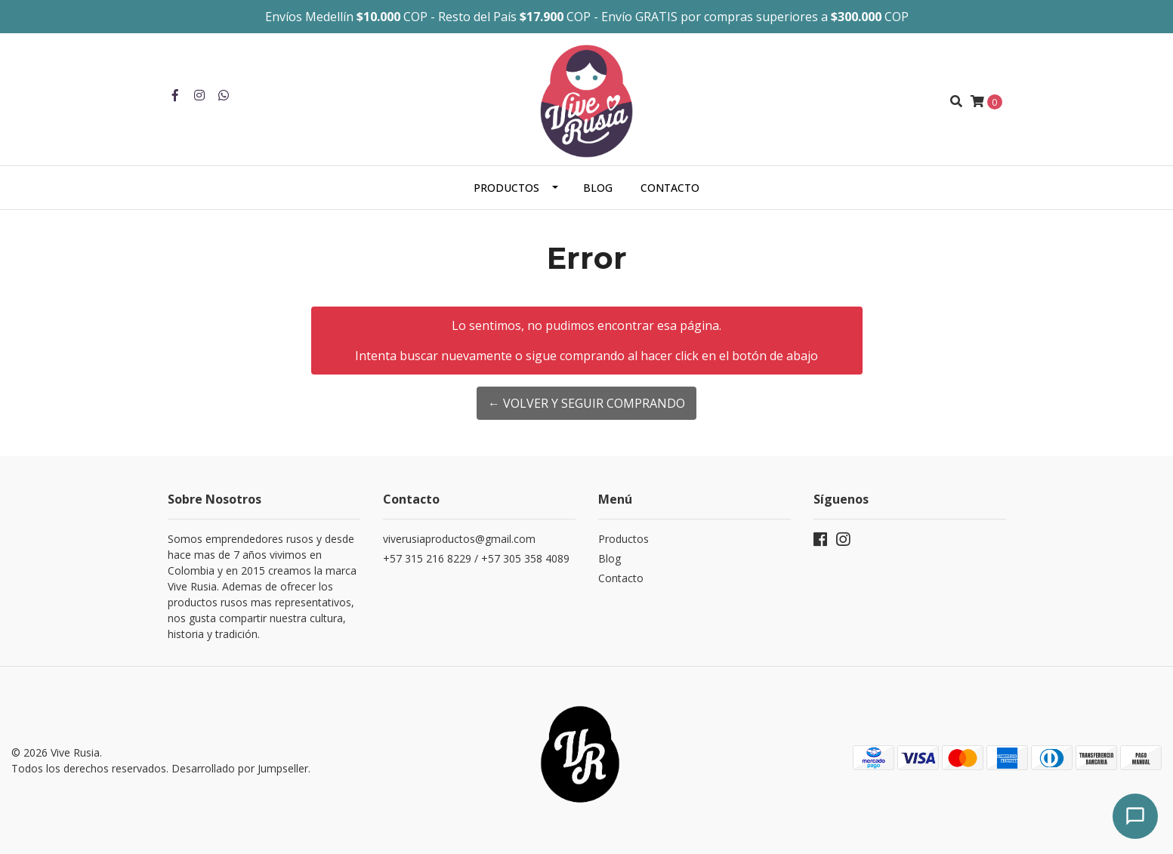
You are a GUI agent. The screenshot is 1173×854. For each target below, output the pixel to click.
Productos (506, 187)
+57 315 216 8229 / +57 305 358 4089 (476, 558)
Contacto (670, 187)
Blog (598, 187)
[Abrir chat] (1135, 816)
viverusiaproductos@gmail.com (459, 539)
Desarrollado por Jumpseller (239, 768)
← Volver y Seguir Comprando (586, 403)
